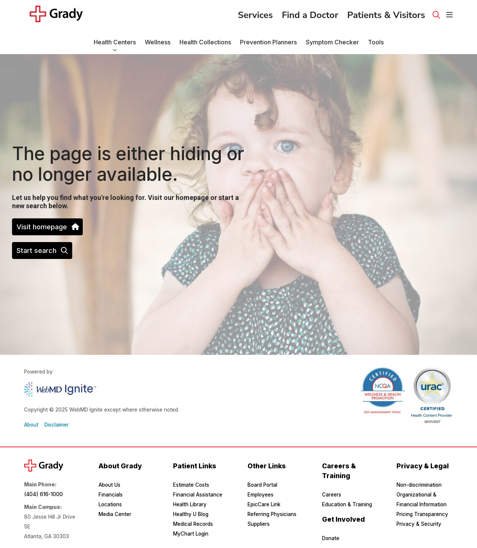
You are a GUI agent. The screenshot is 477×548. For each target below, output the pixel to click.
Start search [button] (42, 250)
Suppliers (259, 524)
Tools (375, 39)
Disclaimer (56, 425)
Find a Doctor (310, 13)
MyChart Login (190, 534)
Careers (331, 495)
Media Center (115, 514)
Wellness (157, 39)
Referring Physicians (272, 514)
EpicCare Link (264, 504)
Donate (330, 538)
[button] (449, 15)
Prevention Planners (268, 39)
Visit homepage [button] (47, 227)
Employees (260, 495)
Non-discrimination (419, 485)
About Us (109, 485)
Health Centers (114, 39)
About (31, 425)
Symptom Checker (332, 39)
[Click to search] (436, 15)
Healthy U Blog (190, 514)
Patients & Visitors (386, 13)
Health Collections (205, 39)
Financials (111, 495)
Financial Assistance (197, 495)
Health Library (190, 504)
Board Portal (262, 485)
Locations (110, 504)
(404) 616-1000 (43, 494)
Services (255, 13)
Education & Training (347, 504)
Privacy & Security (418, 524)
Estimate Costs (191, 485)
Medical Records (193, 524)
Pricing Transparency (422, 514)
